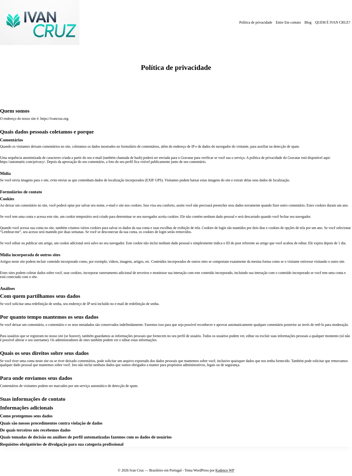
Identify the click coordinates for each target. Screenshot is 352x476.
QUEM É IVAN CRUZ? (332, 22)
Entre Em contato (288, 22)
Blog (307, 22)
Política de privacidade (255, 22)
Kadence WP (225, 470)
